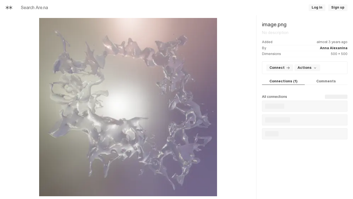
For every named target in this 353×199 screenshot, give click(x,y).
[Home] (9, 7)
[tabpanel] (304, 112)
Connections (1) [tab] (283, 81)
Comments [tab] (326, 81)
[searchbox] (94, 7)
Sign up (337, 7)
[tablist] (304, 81)
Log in (317, 7)
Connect (279, 68)
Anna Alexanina (333, 48)
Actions (307, 68)
